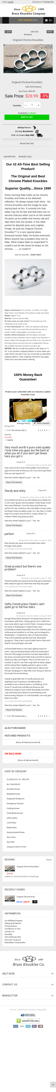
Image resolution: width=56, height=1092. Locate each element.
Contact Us (48, 2)
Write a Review (41, 423)
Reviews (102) (25, 157)
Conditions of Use (12, 929)
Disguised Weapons (15, 799)
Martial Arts (12, 827)
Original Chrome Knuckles (28, 866)
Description (9, 157)
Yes (34, 477)
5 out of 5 (28, 455)
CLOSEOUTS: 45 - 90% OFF (18, 779)
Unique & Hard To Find (16, 847)
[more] (48, 860)
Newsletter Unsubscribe (15, 942)
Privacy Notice (11, 926)
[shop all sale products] (28, 760)
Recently (8, 437)
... (48, 430)
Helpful (10, 440)
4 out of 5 (28, 571)
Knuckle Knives (13, 789)
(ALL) (24, 430)
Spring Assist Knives (15, 832)
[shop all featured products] (28, 742)
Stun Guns (11, 837)
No (38, 477)
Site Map (8, 934)
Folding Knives (13, 808)
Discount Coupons (13, 940)
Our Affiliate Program (14, 921)
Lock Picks (11, 823)
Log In (10, 2)
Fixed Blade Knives (15, 813)
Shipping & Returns (13, 923)
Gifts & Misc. (12, 818)
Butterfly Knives (13, 794)
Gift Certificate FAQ (13, 937)
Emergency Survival (15, 803)
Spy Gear (10, 842)
